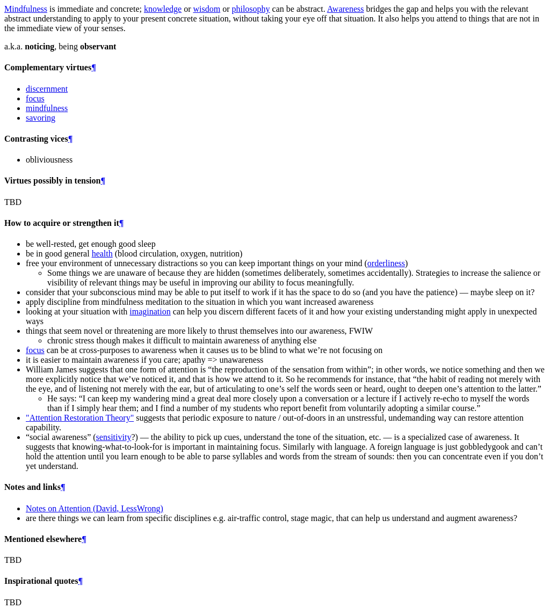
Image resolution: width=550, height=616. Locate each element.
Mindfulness (25, 8)
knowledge (163, 8)
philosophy (250, 8)
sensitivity (114, 437)
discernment (47, 88)
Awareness (345, 8)
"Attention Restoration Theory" (80, 417)
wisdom (206, 8)
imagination (149, 311)
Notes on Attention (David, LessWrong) (94, 508)
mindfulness (47, 108)
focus (35, 98)
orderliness (386, 263)
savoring (40, 117)
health (102, 253)
